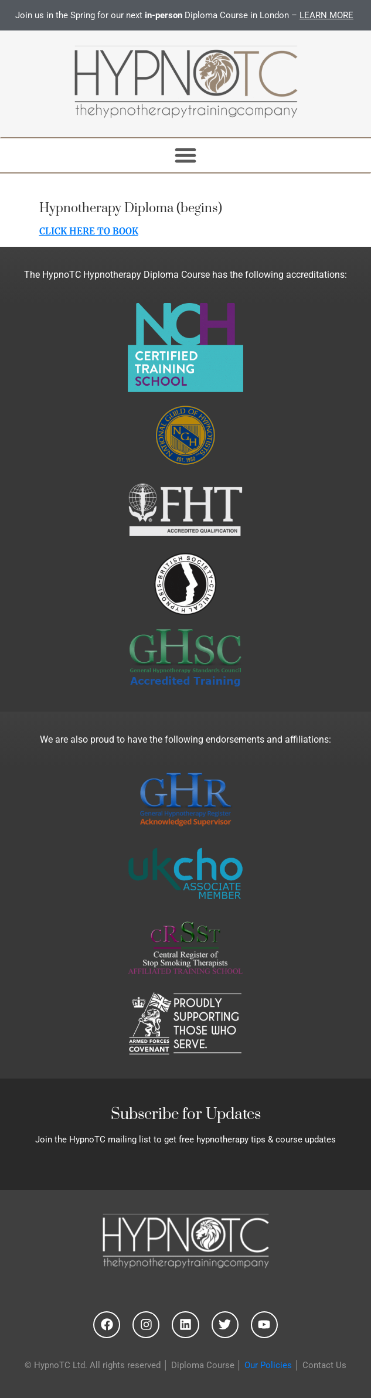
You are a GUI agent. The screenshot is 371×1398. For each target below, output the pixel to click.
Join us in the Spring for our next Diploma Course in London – (185, 15)
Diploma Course (202, 1365)
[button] (185, 155)
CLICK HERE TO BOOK (88, 231)
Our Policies (268, 1365)
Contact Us (324, 1365)
